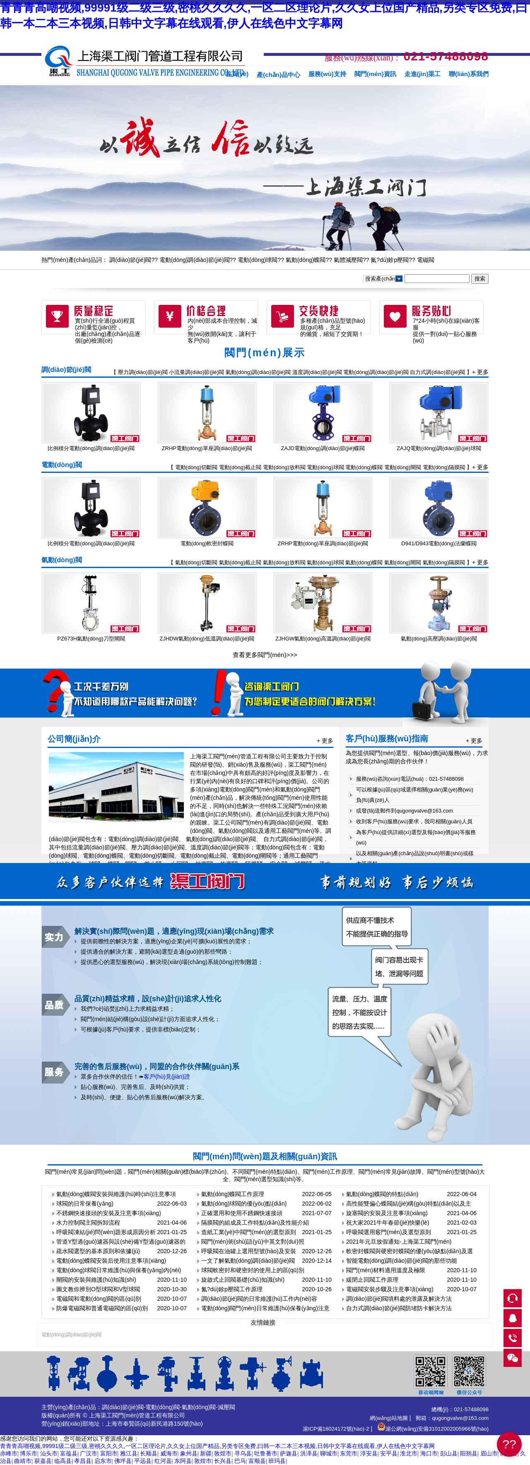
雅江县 (128, 1453)
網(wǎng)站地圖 (389, 1418)
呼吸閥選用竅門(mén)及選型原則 (388, 1232)
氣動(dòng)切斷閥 (196, 562)
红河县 (163, 1461)
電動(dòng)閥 (61, 464)
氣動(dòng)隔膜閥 (444, 562)
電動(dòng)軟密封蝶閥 (207, 543)
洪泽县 (309, 1453)
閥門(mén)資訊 (375, 73)
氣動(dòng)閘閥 (403, 562)
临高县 (63, 1461)
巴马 (240, 1461)
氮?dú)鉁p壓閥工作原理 (232, 1289)
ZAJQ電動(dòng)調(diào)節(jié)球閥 (439, 448)
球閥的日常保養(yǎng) (84, 1203)
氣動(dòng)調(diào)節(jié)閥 (258, 372)
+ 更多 (480, 372)
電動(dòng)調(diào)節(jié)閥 (194, 260)
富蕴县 (68, 1453)
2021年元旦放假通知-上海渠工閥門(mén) (398, 1241)
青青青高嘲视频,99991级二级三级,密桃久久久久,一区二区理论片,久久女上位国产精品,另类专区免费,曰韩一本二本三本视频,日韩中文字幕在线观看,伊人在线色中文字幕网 (217, 1446)
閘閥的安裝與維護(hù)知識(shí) (96, 1279)
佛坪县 (123, 1461)
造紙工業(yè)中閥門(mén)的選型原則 (248, 1232)
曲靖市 (22, 1461)
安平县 (389, 1453)
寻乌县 (243, 1453)
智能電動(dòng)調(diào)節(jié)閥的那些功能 (401, 1260)
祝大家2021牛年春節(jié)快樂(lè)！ (387, 1222)
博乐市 (28, 1453)
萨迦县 (288, 1453)
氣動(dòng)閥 (61, 559)
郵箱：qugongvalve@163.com (452, 1418)
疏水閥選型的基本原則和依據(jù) (98, 1251)
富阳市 (109, 1453)
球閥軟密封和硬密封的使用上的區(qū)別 (252, 1270)
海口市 (429, 1453)
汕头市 (49, 1453)
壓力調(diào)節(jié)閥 (143, 372)
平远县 (143, 1461)
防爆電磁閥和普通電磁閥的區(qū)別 (102, 1308)
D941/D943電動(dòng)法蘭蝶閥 (438, 543)
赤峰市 (8, 1453)
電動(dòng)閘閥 (403, 467)
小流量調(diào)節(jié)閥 (196, 372)
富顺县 (257, 1461)
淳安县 (369, 1453)
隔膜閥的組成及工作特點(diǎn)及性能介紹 (255, 1222)
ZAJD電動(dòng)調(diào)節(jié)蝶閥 (323, 448)
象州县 (189, 1453)
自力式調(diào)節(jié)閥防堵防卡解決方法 (399, 1308)
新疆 (206, 1453)
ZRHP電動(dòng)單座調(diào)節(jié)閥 (207, 448)
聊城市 (328, 1453)
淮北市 (408, 1453)
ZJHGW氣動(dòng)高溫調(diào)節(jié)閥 (323, 638)
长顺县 (148, 1453)
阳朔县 (468, 1453)
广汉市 (88, 1453)
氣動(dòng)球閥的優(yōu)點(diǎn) (244, 1203)
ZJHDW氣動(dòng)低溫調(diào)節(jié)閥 (207, 638)
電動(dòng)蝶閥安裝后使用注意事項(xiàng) (111, 1260)
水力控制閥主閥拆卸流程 (88, 1222)
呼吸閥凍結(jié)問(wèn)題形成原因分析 (106, 1232)
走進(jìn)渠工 (423, 73)
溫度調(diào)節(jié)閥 (317, 372)
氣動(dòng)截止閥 (240, 562)
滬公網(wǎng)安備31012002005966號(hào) (433, 1429)
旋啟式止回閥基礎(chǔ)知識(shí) (242, 1279)
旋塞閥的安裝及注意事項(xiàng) (387, 1213)
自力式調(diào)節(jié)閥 (437, 372)
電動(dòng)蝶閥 (364, 467)
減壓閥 (226, 1407)
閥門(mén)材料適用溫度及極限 (385, 1270)
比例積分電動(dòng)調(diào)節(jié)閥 (91, 448)
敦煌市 (222, 1453)
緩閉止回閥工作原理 (372, 1279)
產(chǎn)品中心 (278, 74)
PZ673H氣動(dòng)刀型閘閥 (91, 638)
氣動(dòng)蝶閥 (305, 260)
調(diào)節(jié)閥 (130, 260)
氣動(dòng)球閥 (325, 562)
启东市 (103, 1461)
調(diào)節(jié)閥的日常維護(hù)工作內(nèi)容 (259, 1298)
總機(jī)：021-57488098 (460, 1409)
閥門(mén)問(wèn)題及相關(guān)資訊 (265, 1156)
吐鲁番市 (265, 1453)
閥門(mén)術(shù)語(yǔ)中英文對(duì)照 (252, 1241)
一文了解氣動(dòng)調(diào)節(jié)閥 (248, 1260)
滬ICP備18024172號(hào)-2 (336, 1429)
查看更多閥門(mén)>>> (265, 654)
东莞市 (348, 1453)
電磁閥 (425, 260)
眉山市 (489, 1453)
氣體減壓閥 (348, 260)
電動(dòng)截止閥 (240, 467)
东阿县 (183, 1461)
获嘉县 (43, 1461)
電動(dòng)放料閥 (284, 467)
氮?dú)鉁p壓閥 (390, 260)
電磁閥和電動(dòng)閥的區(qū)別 (98, 1298)
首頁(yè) (237, 73)
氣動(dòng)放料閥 (284, 562)
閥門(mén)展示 (264, 352)
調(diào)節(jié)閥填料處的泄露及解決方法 (399, 1298)
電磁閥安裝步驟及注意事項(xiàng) (390, 1289)
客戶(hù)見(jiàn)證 (167, 1076)
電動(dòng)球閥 (257, 260)
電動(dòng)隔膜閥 (444, 467)
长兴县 (222, 1461)
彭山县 (449, 1453)
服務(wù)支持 (327, 73)
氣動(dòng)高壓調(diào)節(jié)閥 (439, 638)
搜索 (480, 279)
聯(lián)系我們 (469, 73)
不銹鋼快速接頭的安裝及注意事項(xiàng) (108, 1213)
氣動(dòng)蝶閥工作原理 (232, 1194)
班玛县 (277, 1461)
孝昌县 (83, 1461)
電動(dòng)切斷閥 (196, 467)
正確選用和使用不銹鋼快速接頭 (241, 1213)
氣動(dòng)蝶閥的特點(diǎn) (382, 1194)
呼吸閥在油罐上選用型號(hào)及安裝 (248, 1251)
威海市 (169, 1453)
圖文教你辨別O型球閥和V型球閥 (98, 1289)
